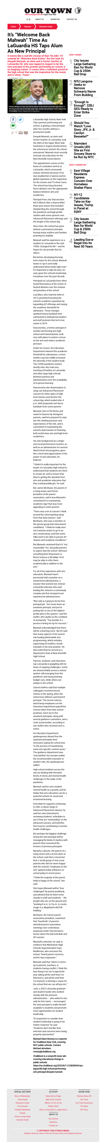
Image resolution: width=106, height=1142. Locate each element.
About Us (39, 19)
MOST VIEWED (75, 54)
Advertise (55, 19)
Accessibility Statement (73, 1133)
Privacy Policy (58, 1133)
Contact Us (72, 19)
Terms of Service (45, 1133)
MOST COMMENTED (77, 165)
